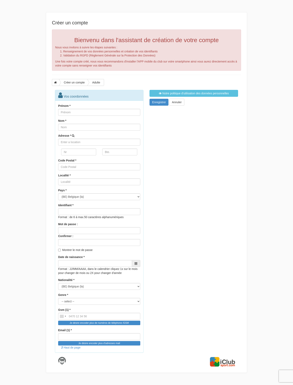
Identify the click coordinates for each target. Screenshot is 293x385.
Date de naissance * (71, 257)
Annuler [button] (177, 102)
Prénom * (64, 105)
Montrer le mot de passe (77, 250)
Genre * (63, 295)
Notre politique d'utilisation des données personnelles (194, 93)
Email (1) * (65, 330)
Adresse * (64, 135)
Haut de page (70, 347)
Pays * (62, 190)
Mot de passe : (68, 224)
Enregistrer (159, 102)
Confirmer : (65, 236)
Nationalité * (66, 280)
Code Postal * (67, 160)
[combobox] (62, 316)
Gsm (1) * (64, 309)
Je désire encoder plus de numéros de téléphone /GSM (99, 323)
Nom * (62, 120)
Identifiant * (65, 205)
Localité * (64, 175)
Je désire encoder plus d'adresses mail (99, 343)
